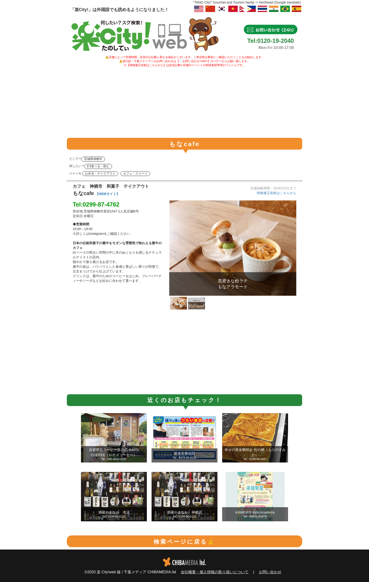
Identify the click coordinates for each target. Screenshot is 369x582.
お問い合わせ (270, 572)
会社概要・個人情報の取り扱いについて (215, 572)
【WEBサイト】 (107, 194)
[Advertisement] (184, 103)
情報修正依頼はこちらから (276, 193)
